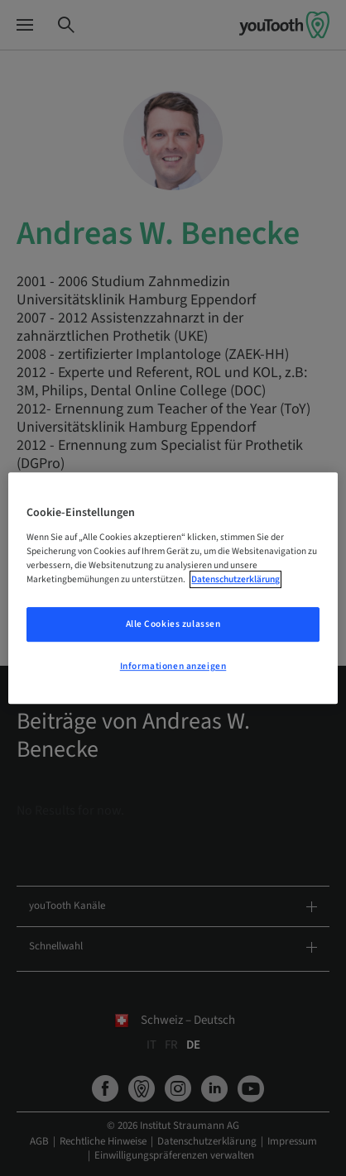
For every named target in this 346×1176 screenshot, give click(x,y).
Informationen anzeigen (173, 666)
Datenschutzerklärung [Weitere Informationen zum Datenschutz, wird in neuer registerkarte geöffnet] (235, 579)
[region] (172, 588)
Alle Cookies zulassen (173, 624)
